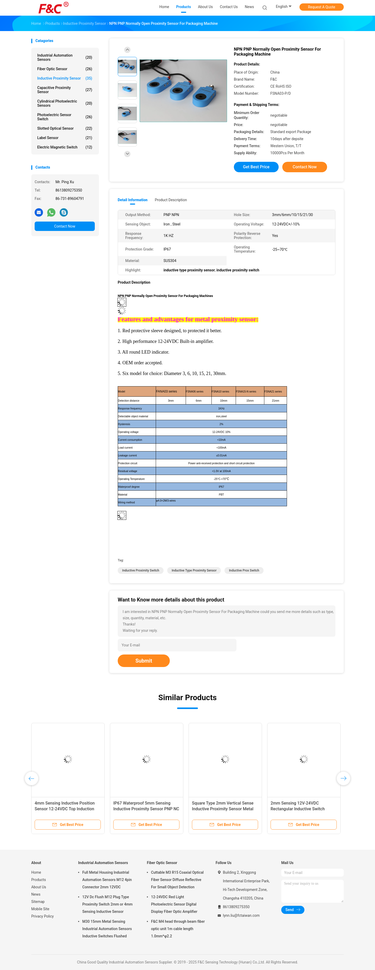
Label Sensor (64, 137)
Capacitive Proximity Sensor (64, 90)
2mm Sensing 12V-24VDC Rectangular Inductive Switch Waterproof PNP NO (298, 809)
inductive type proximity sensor (194, 570)
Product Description (171, 200)
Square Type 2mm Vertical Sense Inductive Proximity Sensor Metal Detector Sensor (222, 809)
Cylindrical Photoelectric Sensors (64, 103)
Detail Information (132, 200)
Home (36, 872)
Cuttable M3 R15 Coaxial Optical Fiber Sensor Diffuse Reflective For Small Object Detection (177, 879)
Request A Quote (321, 7)
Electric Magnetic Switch (64, 147)
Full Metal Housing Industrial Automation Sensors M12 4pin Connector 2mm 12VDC (107, 879)
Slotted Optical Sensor (64, 128)
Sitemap (38, 902)
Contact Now (64, 226)
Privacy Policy (42, 916)
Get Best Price (256, 166)
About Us (38, 887)
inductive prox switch (244, 570)
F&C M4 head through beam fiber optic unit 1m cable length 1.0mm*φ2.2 (178, 928)
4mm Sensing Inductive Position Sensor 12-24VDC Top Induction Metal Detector (65, 809)
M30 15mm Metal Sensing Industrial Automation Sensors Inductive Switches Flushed (107, 928)
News (35, 894)
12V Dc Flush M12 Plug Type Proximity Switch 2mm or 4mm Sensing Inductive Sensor (107, 904)
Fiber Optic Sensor (64, 69)
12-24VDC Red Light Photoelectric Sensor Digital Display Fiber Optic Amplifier (174, 904)
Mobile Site (40, 909)
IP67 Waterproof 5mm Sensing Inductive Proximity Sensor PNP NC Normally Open (146, 809)
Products (38, 880)
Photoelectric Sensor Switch (64, 117)
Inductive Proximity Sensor (64, 78)
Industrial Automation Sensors (64, 57)
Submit (143, 661)
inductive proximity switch (140, 570)
